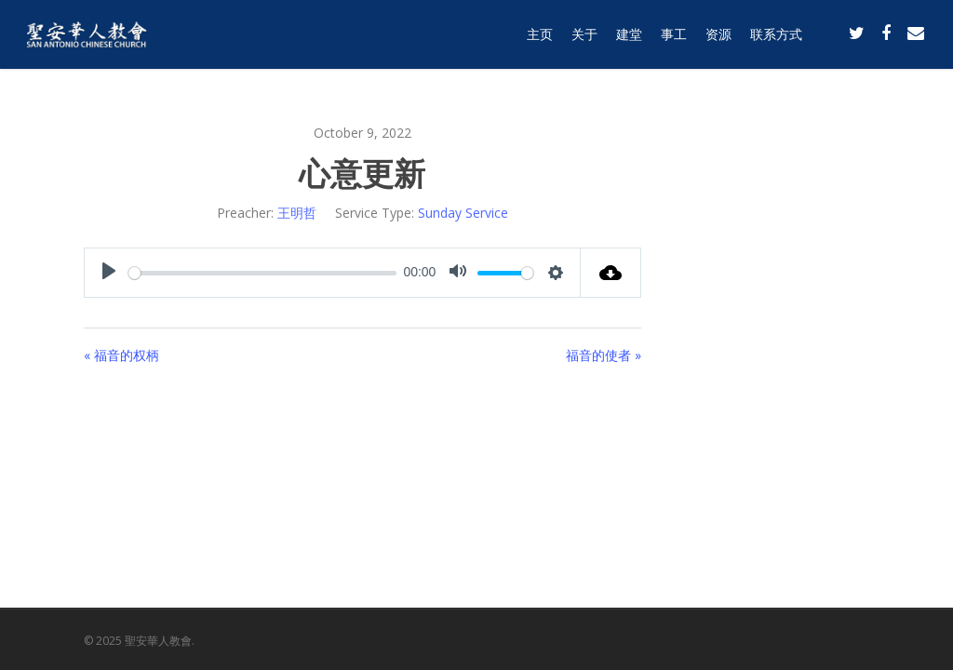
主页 (540, 39)
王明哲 (296, 212)
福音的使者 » (603, 355)
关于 (584, 39)
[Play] (109, 273)
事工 (674, 39)
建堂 (629, 39)
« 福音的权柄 (121, 355)
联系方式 (776, 39)
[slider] (262, 273)
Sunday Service (463, 212)
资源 (718, 39)
